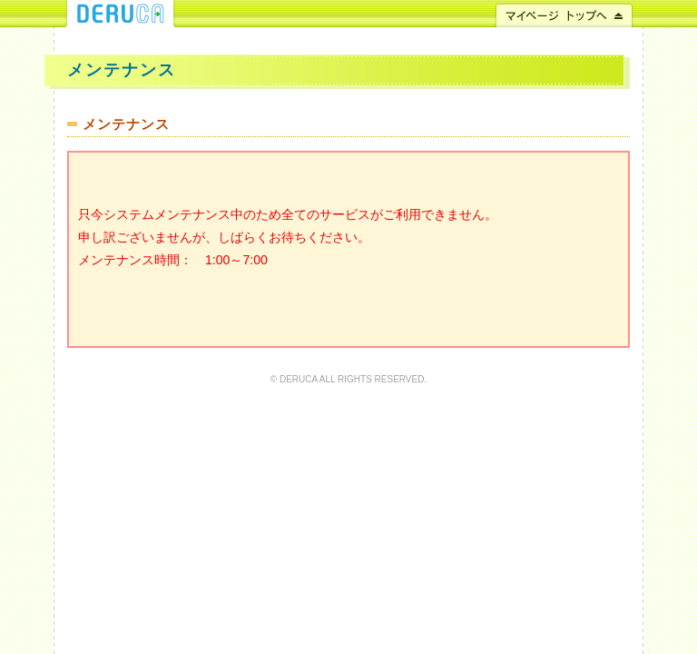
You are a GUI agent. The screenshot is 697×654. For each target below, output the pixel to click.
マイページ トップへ (564, 13)
